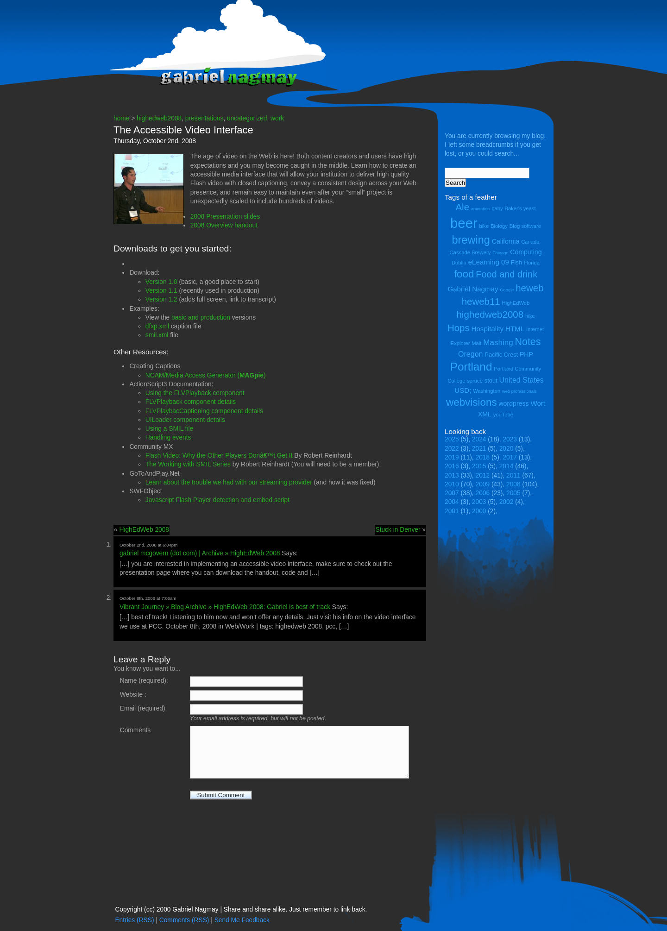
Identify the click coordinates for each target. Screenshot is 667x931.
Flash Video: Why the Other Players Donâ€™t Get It (219, 455)
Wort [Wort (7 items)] (537, 403)
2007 (452, 493)
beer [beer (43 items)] (464, 223)
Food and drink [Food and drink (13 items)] (506, 274)
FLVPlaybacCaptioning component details (204, 411)
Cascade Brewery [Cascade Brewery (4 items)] (470, 252)
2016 (452, 466)
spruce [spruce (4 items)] (475, 381)
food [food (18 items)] (464, 274)
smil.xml (157, 335)
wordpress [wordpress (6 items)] (513, 403)
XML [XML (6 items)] (484, 414)
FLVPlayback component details (190, 401)
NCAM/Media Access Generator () (205, 375)
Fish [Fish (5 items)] (516, 262)
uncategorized (247, 118)
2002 (506, 501)
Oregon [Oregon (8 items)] (470, 354)
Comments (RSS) (184, 920)
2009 (483, 484)
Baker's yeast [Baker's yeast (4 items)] (519, 208)
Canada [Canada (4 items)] (530, 242)
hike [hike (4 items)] (530, 316)
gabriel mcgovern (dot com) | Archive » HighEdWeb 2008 (200, 553)
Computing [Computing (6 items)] (525, 252)
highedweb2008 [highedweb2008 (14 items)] (489, 314)
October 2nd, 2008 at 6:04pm (148, 544)
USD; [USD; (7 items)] (462, 390)
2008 (513, 484)
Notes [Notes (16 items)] (528, 341)
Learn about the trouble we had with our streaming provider (228, 482)
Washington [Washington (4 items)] (486, 391)
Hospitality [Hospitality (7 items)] (488, 329)
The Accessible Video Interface (183, 130)
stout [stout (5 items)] (491, 380)
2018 (483, 457)
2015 (479, 466)
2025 (452, 439)
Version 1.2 (161, 299)
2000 (479, 511)
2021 (479, 448)
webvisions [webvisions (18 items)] (471, 402)
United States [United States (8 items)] (521, 380)
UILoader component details (185, 419)
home (121, 118)
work (277, 118)
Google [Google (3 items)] (507, 290)
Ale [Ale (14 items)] (462, 206)
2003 (479, 501)
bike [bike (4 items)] (484, 226)
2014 (506, 466)
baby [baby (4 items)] (497, 208)
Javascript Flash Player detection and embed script (217, 500)
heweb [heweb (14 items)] (529, 288)
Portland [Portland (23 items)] (471, 366)
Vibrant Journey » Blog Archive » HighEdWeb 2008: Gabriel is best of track (225, 607)
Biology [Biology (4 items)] (499, 226)
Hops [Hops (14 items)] (458, 327)
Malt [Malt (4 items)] (476, 343)
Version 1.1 (161, 290)
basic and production (200, 317)
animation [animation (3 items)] (480, 209)
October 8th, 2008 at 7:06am (148, 598)
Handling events (168, 437)
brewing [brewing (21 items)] (471, 240)
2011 (513, 475)
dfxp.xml (157, 326)
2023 (510, 439)
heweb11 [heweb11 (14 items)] (481, 301)
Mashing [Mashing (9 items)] (498, 342)
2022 (452, 448)
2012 (483, 475)
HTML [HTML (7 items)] (514, 329)
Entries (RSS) (134, 920)
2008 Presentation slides (225, 216)
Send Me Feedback (242, 920)
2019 (452, 457)
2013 (452, 475)
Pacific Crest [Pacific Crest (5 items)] (501, 354)
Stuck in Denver (397, 529)
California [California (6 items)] (506, 241)
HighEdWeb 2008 (144, 529)
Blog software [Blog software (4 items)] (525, 226)
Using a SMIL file (169, 428)
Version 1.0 (161, 281)
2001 (452, 511)
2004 (452, 501)
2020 (506, 448)
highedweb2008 (159, 118)
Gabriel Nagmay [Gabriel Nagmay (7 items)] (472, 289)
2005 (513, 493)
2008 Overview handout (224, 225)
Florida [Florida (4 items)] (532, 262)
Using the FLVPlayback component (195, 393)
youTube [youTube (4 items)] (503, 414)
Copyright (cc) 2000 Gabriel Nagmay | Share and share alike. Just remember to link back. (241, 909)
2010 (452, 484)
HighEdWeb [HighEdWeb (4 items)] (516, 303)
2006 (483, 493)
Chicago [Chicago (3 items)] (500, 253)
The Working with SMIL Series (188, 464)
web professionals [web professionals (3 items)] (519, 391)
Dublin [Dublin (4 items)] (459, 262)
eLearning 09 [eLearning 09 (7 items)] (488, 262)
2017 (510, 457)
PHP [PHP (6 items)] (526, 354)
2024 (479, 439)
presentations (204, 118)
